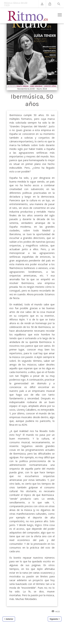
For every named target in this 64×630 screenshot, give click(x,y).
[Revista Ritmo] (28, 15)
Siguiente (54, 619)
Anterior (9, 619)
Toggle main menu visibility (60, 14)
